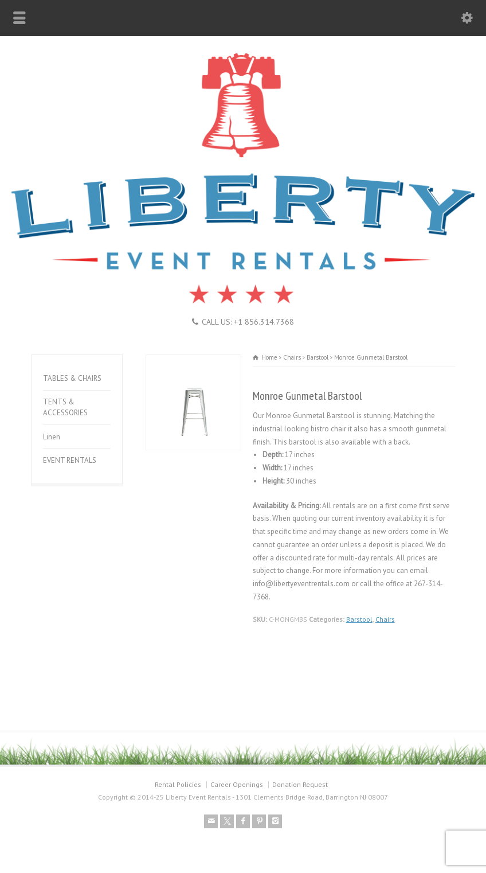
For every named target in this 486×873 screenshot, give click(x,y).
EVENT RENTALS (69, 460)
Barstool (359, 619)
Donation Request (300, 784)
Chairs (385, 619)
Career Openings (236, 784)
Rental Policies (178, 784)
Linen (51, 437)
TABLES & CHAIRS (72, 378)
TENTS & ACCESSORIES (65, 407)
